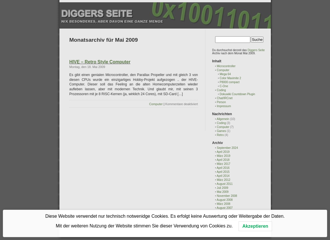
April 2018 (223, 159)
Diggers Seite (256, 50)
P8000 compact (230, 82)
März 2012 (223, 179)
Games (221, 131)
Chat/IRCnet (225, 98)
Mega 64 (225, 74)
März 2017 (223, 163)
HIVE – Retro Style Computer (100, 61)
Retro (220, 135)
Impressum (224, 106)
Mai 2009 (223, 191)
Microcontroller (226, 66)
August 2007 (225, 207)
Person (221, 102)
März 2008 (223, 203)
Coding (221, 90)
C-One (224, 86)
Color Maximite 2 (230, 78)
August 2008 (225, 199)
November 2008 (227, 195)
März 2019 (223, 155)
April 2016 (223, 167)
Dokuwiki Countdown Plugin (237, 94)
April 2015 (223, 171)
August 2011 (225, 183)
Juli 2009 (222, 187)
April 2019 (223, 151)
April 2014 (223, 175)
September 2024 (227, 147)
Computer (156, 104)
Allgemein (223, 119)
